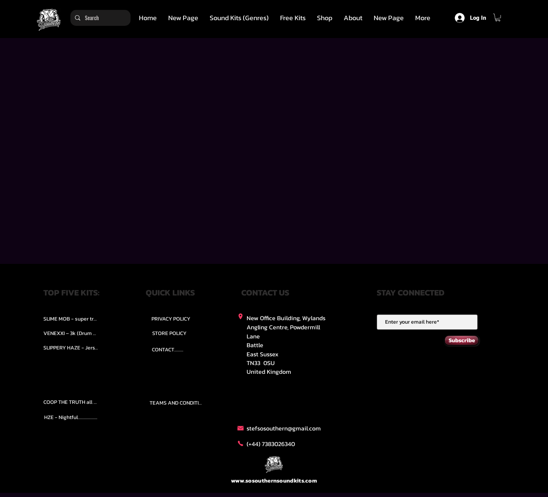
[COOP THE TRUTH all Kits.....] (70, 402)
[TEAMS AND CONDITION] (177, 403)
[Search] (100, 18)
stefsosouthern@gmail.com (284, 428)
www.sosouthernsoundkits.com (274, 480)
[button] (239, 17)
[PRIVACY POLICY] (170, 318)
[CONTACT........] (167, 349)
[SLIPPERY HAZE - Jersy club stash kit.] (70, 347)
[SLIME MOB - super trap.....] (70, 318)
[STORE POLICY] (169, 333)
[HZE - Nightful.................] (70, 417)
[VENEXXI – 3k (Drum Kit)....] (70, 333)
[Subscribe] (461, 340)
